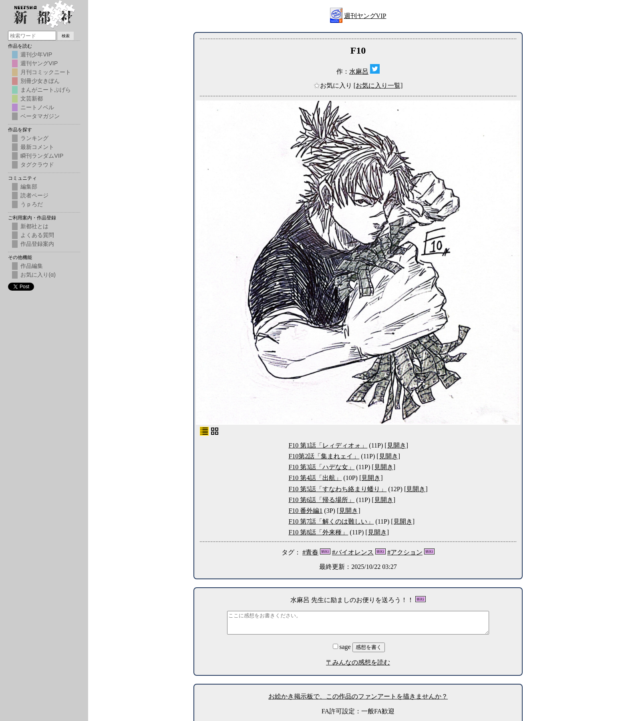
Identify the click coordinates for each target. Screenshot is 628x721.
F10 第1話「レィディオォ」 (327, 445)
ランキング (34, 138)
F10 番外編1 (305, 510)
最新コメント (37, 147)
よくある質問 (37, 235)
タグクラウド (37, 164)
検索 (66, 36)
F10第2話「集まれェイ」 (323, 456)
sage (342, 646)
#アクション (405, 552)
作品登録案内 (37, 244)
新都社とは (34, 226)
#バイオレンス (353, 552)
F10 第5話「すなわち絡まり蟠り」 (337, 489)
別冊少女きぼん (40, 81)
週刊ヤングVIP (365, 15)
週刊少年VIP (36, 54)
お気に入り (334, 85)
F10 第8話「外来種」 (318, 532)
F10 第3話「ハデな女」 (321, 467)
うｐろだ (31, 204)
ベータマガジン (40, 116)
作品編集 (31, 266)
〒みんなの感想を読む (358, 662)
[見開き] (396, 445)
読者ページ (34, 195)
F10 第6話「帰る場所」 (321, 499)
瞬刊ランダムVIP (41, 156)
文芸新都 (31, 98)
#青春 (310, 552)
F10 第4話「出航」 (315, 477)
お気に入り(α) (38, 274)
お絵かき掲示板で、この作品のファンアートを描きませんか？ (358, 696)
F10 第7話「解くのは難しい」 (331, 521)
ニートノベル (37, 107)
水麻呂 (358, 71)
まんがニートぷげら (45, 89)
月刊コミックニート (45, 72)
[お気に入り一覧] (378, 85)
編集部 (28, 186)
